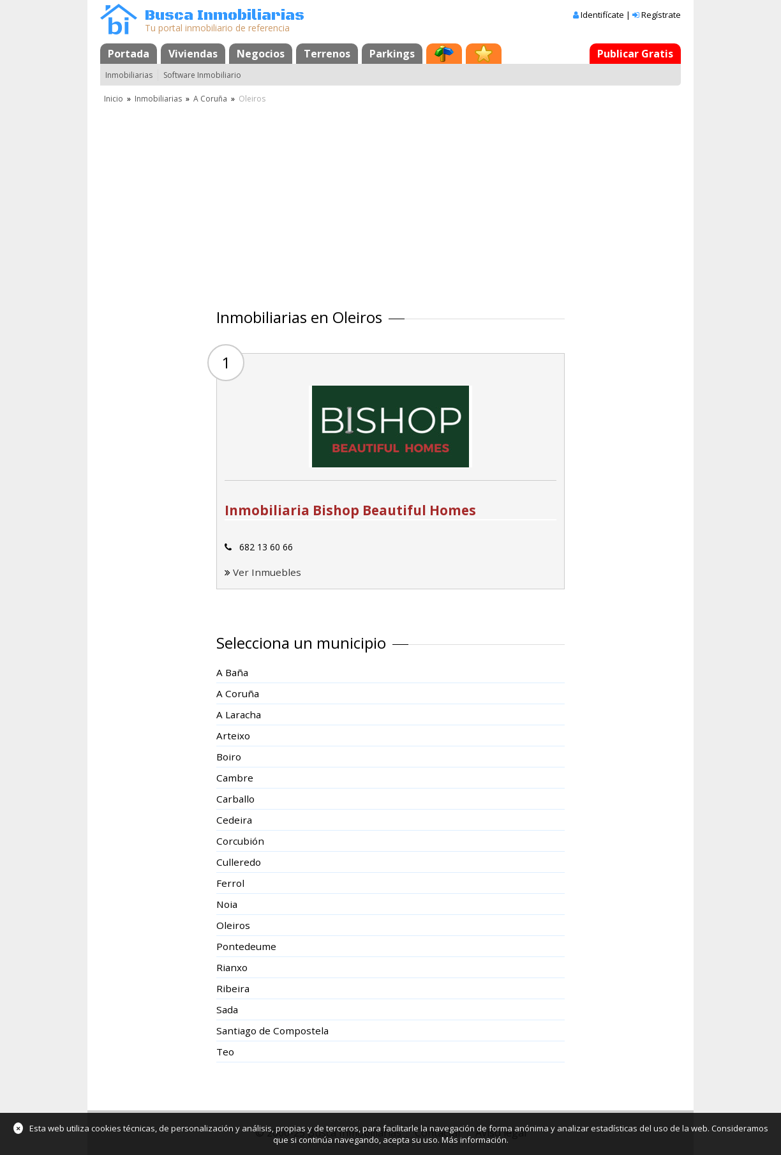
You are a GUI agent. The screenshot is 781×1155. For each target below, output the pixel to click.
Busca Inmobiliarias (224, 15)
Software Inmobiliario (202, 75)
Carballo (235, 798)
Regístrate (661, 14)
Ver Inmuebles (267, 572)
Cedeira (234, 819)
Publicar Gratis (635, 54)
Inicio (113, 98)
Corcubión (240, 840)
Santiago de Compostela (272, 1030)
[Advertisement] (390, 201)
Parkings (392, 54)
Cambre (234, 777)
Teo (225, 1051)
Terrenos (327, 54)
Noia (226, 904)
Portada (128, 54)
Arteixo (233, 735)
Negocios (261, 54)
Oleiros (233, 925)
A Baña (232, 672)
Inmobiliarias (128, 75)
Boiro (228, 756)
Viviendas (193, 54)
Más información (474, 1139)
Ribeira (232, 988)
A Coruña (210, 98)
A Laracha (238, 714)
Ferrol (230, 883)
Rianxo (232, 967)
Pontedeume (246, 946)
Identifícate (602, 14)
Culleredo (238, 862)
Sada (227, 1009)
